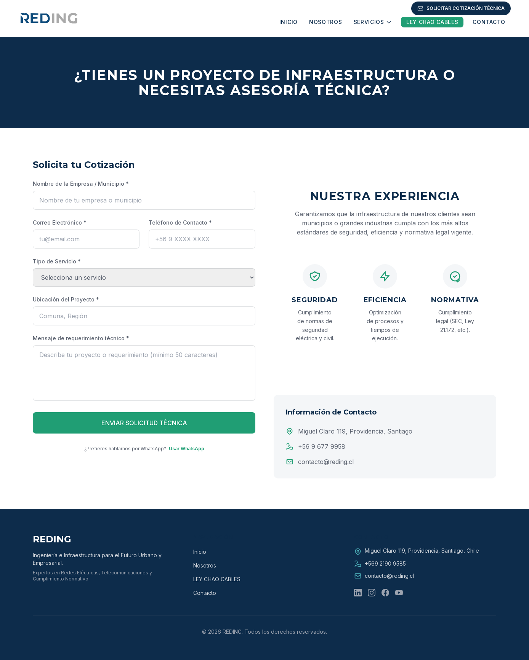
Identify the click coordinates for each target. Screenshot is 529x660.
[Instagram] (371, 592)
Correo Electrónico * (60, 222)
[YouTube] (399, 592)
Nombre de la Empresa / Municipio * (81, 183)
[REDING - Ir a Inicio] (48, 18)
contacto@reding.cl (389, 575)
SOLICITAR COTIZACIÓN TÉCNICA (461, 8)
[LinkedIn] (358, 592)
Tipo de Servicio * (57, 261)
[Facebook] (385, 592)
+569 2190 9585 (385, 563)
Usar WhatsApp (186, 448)
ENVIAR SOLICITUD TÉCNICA (144, 423)
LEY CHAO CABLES (216, 579)
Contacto (204, 593)
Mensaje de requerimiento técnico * (81, 338)
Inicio (199, 551)
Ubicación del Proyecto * (66, 299)
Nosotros (204, 565)
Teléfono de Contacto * (180, 222)
